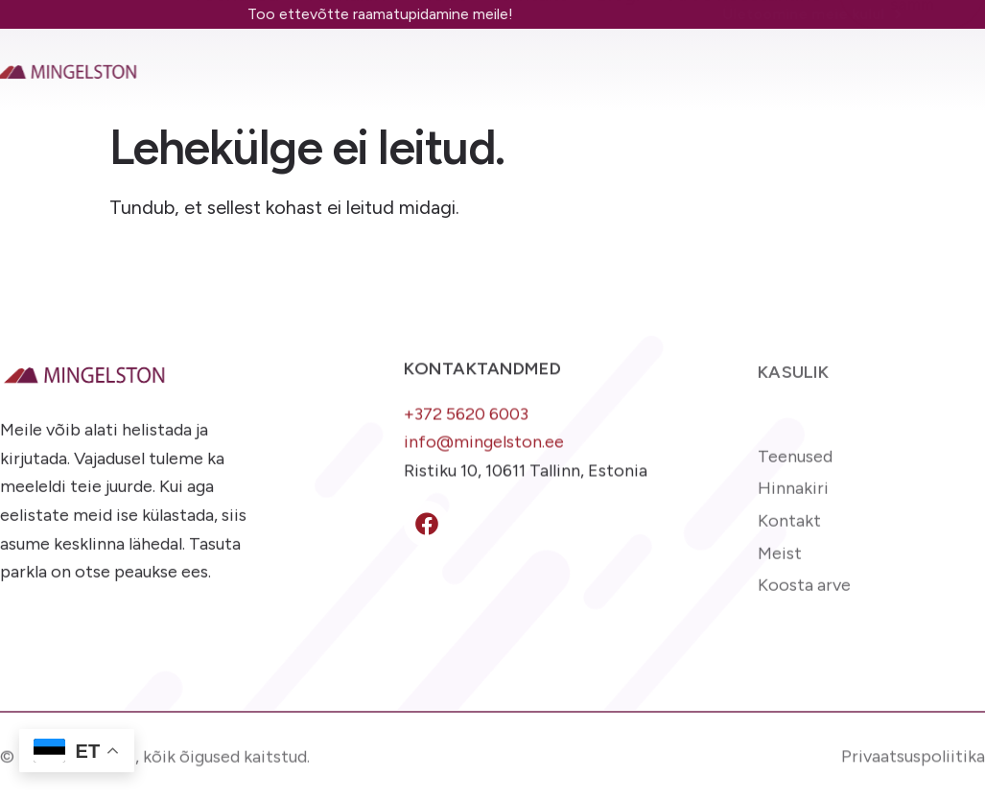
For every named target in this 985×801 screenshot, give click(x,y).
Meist (440, 60)
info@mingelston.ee (484, 448)
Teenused (235, 60)
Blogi (618, 60)
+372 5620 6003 (466, 420)
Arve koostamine (745, 60)
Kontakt (531, 60)
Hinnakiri (347, 60)
